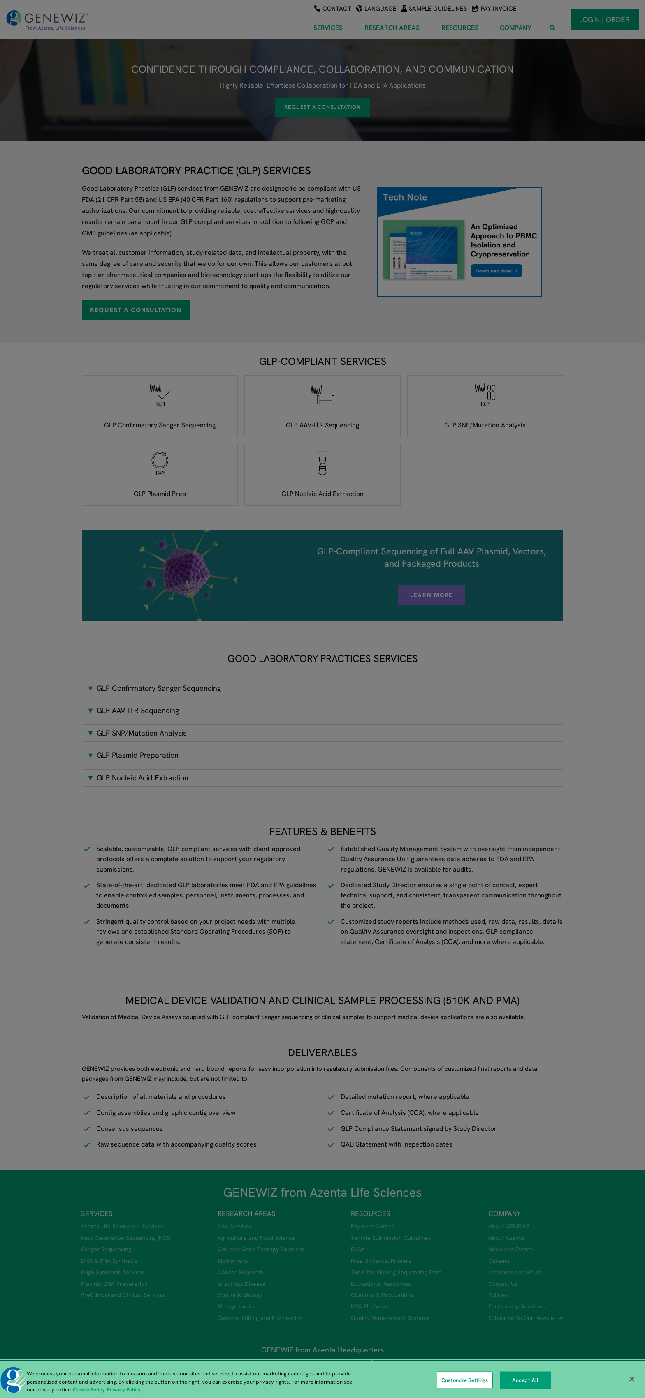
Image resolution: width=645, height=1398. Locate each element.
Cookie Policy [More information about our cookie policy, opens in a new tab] (89, 1389)
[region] (322, 1379)
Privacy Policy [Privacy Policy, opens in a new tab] (124, 1389)
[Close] (632, 1379)
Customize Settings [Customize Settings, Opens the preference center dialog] (464, 1380)
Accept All (525, 1380)
